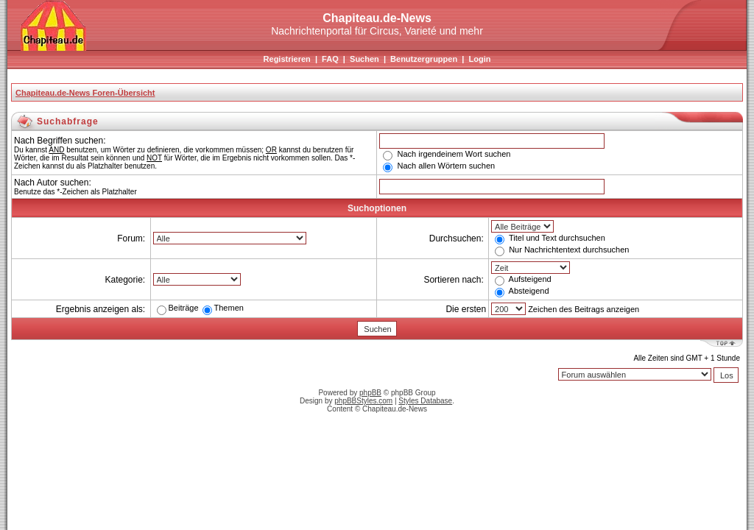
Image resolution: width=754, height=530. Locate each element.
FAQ (330, 58)
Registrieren (287, 58)
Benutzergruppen (423, 58)
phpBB (370, 393)
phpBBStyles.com (363, 401)
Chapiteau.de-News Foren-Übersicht (85, 92)
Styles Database (425, 401)
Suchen (364, 58)
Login (479, 58)
